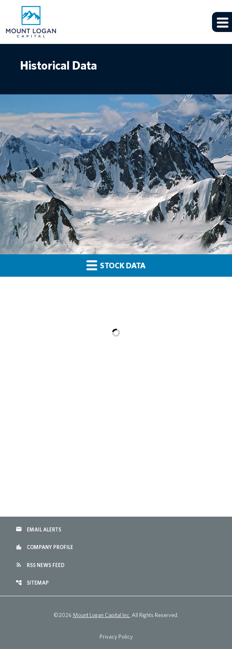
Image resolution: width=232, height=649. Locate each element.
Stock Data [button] (116, 265)
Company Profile (44, 547)
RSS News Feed (40, 564)
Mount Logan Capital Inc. (101, 615)
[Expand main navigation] (222, 22)
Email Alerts (38, 529)
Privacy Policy (116, 636)
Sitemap (32, 582)
